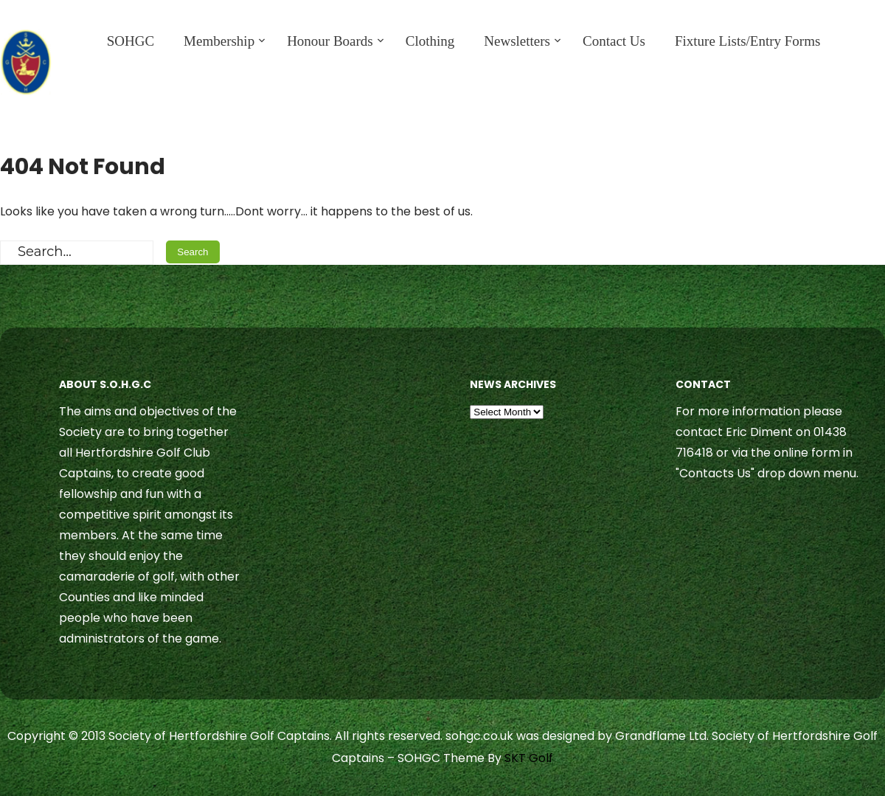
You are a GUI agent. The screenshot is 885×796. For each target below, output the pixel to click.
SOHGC (130, 41)
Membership (219, 41)
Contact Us (614, 41)
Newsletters (517, 41)
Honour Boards (330, 41)
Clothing (430, 41)
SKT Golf (528, 758)
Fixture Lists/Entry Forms (747, 41)
